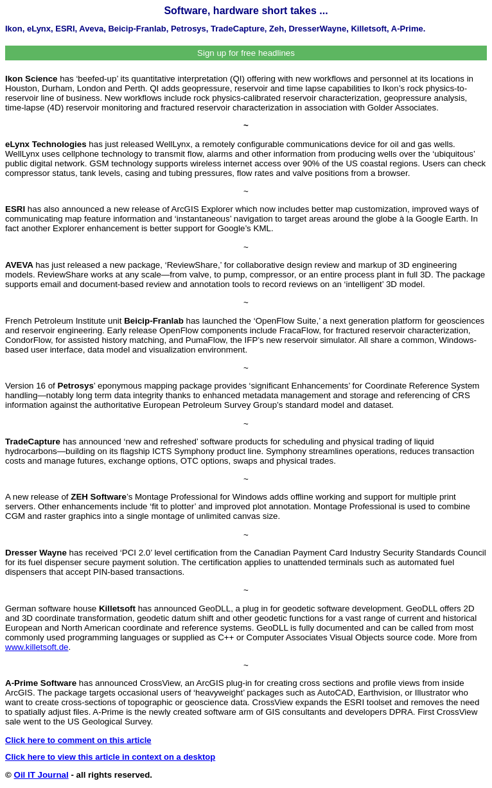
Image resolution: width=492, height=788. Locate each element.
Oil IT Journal (41, 775)
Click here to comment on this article (78, 740)
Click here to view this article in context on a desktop (110, 757)
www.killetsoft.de (37, 647)
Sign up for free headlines (246, 53)
